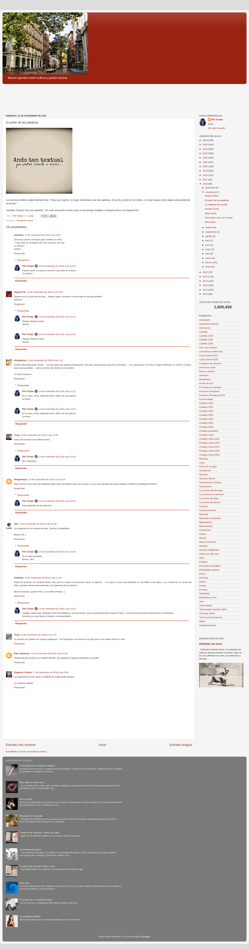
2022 (205, 157)
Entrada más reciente (21, 745)
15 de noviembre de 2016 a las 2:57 (38, 634)
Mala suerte (211, 213)
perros (202, 574)
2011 (205, 289)
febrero (209, 262)
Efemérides (204, 379)
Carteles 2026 (206, 343)
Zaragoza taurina (207, 625)
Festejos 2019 (206, 403)
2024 (205, 149)
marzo (208, 258)
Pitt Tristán (28, 266)
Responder (19, 253)
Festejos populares (208, 431)
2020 (205, 166)
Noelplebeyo (20, 479)
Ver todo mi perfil (216, 128)
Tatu (16, 524)
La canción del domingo (211, 490)
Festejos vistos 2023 (209, 443)
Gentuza (203, 474)
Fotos (202, 462)
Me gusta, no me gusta (30, 816)
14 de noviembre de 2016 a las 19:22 (57, 608)
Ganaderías (205, 470)
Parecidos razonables (210, 566)
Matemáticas (205, 522)
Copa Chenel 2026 (208, 359)
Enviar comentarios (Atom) (33, 751)
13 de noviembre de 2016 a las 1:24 (45, 360)
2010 (205, 294)
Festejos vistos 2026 (209, 455)
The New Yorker (207, 613)
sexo (201, 601)
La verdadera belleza (29, 916)
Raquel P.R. (20, 292)
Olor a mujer (25, 799)
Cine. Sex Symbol (208, 347)
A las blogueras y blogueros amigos (37, 765)
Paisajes (203, 562)
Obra (201, 558)
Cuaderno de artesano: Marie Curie (37, 866)
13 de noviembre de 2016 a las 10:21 (57, 391)
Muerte (202, 538)
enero (208, 266)
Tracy (17, 435)
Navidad (203, 546)
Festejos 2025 (206, 423)
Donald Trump (212, 209)
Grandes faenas (207, 478)
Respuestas (23, 260)
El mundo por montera (210, 387)
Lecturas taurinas (207, 510)
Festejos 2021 (206, 407)
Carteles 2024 (206, 336)
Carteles (203, 332)
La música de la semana (211, 494)
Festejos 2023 (206, 415)
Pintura (202, 581)
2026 (205, 140)
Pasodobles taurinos (209, 570)
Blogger (146, 936)
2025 (205, 144)
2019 (205, 171)
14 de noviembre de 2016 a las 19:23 (57, 501)
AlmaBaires (20, 360)
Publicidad (204, 593)
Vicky (17, 634)
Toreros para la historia (210, 617)
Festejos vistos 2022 (209, 439)
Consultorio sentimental (211, 351)
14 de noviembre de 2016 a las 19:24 (57, 551)
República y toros (207, 597)
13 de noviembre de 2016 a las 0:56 (45, 292)
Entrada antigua (181, 745)
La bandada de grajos (30, 849)
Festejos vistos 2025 (209, 451)
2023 (205, 153)
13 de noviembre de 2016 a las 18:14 (57, 456)
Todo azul (24, 883)
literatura (203, 514)
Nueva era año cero (209, 554)
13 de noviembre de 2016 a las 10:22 (57, 266)
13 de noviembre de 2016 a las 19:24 (46, 479)
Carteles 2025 (206, 339)
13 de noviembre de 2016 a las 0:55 (42, 235)
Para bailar (210, 222)
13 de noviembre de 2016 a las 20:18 (38, 524)
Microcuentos (205, 526)
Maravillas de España (210, 518)
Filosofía (203, 459)
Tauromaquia (205, 605)
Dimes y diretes (207, 371)
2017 (205, 179)
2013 (205, 281)
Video (202, 621)
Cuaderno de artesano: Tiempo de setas (39, 832)
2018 (205, 175)
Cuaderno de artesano (210, 363)
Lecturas (203, 506)
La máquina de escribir (216, 204)
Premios (203, 589)
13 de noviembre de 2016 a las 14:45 (39, 435)
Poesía (202, 585)
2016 (205, 184)
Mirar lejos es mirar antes (32, 782)
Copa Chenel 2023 (208, 355)
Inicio (102, 745)
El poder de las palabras (217, 200)
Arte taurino (205, 328)
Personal (203, 577)
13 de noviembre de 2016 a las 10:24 (57, 334)
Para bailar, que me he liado (219, 217)
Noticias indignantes (209, 550)
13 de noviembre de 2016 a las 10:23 (57, 317)
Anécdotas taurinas (208, 324)
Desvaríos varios (25, 220)
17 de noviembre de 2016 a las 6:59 (50, 672)
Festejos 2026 (206, 427)
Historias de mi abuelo (210, 482)
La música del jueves (209, 502)
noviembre (210, 192)
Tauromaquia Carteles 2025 (213, 609)
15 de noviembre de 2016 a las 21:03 (49, 653)
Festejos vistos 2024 (209, 447)
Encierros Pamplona (209, 391)
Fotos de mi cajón (208, 466)
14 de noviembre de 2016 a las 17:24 (43, 577)
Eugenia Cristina (23, 672)
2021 (205, 162)
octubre (209, 227)
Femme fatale (206, 399)
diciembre (210, 187)
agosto (209, 236)
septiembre (211, 232)
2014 (205, 276)
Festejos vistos (206, 435)
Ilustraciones (205, 486)
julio (207, 240)
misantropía (205, 530)
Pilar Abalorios (22, 653)
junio (208, 245)
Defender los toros (210, 643)
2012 (205, 285)
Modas (202, 534)
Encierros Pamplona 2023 (212, 395)
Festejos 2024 (206, 419)
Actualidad (204, 320)
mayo (208, 249)
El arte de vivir (206, 383)
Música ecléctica (207, 542)
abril (207, 253)
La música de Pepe (208, 498)
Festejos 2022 (206, 411)
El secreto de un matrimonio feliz (35, 899)
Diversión (203, 375)
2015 (205, 272)
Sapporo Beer (212, 196)
